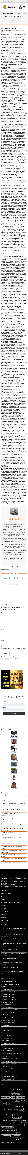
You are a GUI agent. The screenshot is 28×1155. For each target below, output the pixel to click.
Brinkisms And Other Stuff (10, 994)
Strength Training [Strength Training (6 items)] (9, 1127)
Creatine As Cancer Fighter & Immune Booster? (13, 878)
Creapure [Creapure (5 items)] (17, 1102)
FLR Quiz (5, 1015)
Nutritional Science (8, 1043)
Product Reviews (7, 1048)
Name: (4, 701)
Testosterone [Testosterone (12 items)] (17, 1135)
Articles (3, 30)
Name (2, 629)
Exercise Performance (9, 1009)
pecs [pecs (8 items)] (18, 1122)
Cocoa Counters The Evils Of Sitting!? (12, 824)
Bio (2, 896)
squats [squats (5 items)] (3, 1127)
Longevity (5, 1035)
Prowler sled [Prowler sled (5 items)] (23, 1122)
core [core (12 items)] (9, 1103)
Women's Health (7, 1079)
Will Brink (5, 846)
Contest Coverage (8, 1002)
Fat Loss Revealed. (19, 555)
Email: (4, 707)
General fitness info (8, 1020)
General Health (10, 30)
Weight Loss (6, 1074)
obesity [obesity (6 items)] (14, 1122)
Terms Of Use (4, 920)
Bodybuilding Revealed (9, 555)
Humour (5, 1027)
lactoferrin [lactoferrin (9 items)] (15, 1114)
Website (2, 640)
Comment (3, 612)
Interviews (6, 1033)
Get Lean (5, 1025)
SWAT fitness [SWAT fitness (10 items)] (21, 1133)
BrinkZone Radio (7, 997)
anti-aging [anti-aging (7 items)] (4, 1092)
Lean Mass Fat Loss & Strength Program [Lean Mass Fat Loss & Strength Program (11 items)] (14, 1120)
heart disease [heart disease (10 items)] (17, 1112)
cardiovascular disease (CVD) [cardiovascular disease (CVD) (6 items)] (8, 1099)
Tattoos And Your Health (9, 813)
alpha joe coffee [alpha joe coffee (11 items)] (17, 1089)
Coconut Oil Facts (16, 862)
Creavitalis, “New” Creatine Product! (12, 837)
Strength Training (7, 1056)
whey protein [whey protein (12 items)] (10, 1142)
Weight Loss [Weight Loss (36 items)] (19, 1139)
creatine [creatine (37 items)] (20, 1106)
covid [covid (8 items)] (13, 1103)
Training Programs (8, 1066)
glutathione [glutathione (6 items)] (16, 1109)
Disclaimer (4, 917)
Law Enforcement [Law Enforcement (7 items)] (17, 1117)
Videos (3, 905)
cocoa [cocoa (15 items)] (23, 1100)
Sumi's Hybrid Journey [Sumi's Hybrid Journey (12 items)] (8, 1130)
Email (2, 635)
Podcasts (5, 1045)
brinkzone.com (22, 563)
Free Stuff (3, 908)
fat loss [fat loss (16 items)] (9, 1109)
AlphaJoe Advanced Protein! (10, 967)
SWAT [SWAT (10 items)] (19, 1130)
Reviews (3, 890)
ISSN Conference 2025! (9, 832)
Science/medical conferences (11, 1053)
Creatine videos (7, 1004)
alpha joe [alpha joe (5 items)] (14, 1086)
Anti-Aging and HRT (8, 981)
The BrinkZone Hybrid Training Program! (13, 809)
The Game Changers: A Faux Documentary (12, 886)
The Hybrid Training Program (10, 1063)
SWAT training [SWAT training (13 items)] (6, 1136)
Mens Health (6, 1038)
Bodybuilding (6, 989)
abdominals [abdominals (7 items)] (4, 1087)
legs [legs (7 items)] (3, 1122)
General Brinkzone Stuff (9, 1017)
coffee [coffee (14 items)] (4, 1103)
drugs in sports (7, 1007)
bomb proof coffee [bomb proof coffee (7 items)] (6, 1097)
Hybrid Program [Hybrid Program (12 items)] (6, 1115)
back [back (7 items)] (9, 1092)
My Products (6, 1040)
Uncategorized (7, 1069)
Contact (3, 899)
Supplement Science (19, 30)
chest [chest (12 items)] (17, 1100)
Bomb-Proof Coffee (8, 991)
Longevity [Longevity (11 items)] (8, 1123)
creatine (6, 569)
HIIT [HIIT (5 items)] (23, 1111)
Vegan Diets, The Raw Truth (8, 877)
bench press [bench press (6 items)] (14, 1092)
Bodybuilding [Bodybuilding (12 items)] (16, 1095)
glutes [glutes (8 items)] (21, 1109)
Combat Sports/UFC (8, 999)
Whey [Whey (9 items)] (3, 1142)
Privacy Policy (5, 911)
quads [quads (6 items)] (22, 1125)
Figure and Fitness (8, 1012)
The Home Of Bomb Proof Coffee (10, 902)
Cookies (3, 914)
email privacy (16, 718)
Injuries (5, 1030)
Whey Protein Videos (8, 1076)
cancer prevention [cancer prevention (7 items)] (20, 1097)
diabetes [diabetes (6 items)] (3, 1109)
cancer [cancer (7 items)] (13, 1097)
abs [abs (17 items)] (10, 1087)
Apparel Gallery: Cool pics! (10, 984)
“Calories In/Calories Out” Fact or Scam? (13, 828)
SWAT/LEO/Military (8, 1061)
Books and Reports (6, 893)
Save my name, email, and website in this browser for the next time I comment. (13, 649)
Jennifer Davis (6, 862)
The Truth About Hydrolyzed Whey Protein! (14, 971)
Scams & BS (6, 1051)
